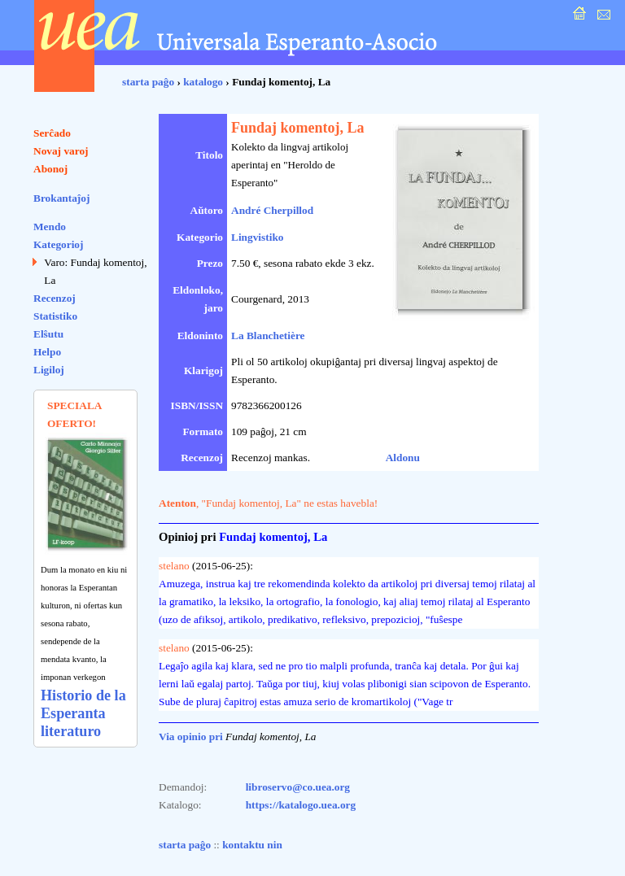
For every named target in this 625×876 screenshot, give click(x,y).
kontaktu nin (252, 845)
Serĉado (52, 133)
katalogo (203, 82)
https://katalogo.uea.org (301, 805)
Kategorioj (58, 244)
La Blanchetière (267, 335)
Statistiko (55, 316)
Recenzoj (54, 298)
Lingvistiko (257, 237)
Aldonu (403, 457)
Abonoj (50, 169)
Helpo (47, 352)
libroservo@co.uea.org (298, 787)
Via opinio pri (191, 736)
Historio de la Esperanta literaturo (83, 713)
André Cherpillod (272, 210)
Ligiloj (48, 370)
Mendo (49, 226)
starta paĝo (148, 82)
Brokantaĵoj (61, 198)
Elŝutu (48, 334)
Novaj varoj (61, 151)
